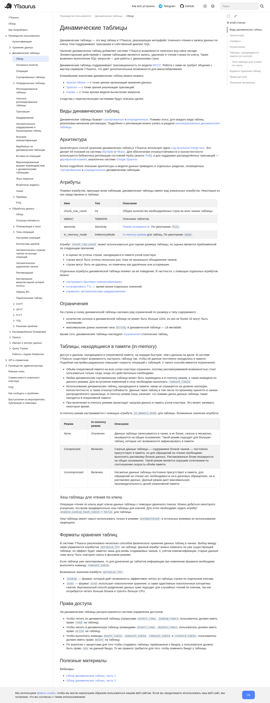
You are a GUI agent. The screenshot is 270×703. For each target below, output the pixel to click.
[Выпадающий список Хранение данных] (28, 47)
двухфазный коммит (73, 159)
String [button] (121, 327)
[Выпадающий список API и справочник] (27, 360)
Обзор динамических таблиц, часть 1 (91, 675)
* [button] (73, 218)
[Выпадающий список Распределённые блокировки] (28, 332)
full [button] (175, 226)
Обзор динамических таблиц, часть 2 (91, 680)
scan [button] (70, 583)
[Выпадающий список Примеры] (30, 197)
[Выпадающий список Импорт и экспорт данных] (28, 343)
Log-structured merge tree (187, 147)
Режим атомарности (136, 226)
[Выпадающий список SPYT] (30, 309)
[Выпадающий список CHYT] (30, 304)
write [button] (80, 631)
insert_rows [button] (146, 627)
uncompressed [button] (149, 518)
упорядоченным (94, 169)
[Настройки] (205, 6)
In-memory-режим (134, 234)
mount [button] (99, 639)
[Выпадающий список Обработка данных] (28, 208)
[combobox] (239, 6)
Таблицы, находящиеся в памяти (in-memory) (244, 54)
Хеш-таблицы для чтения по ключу (247, 63)
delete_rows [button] (167, 627)
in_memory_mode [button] (145, 413)
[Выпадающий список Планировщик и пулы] (30, 226)
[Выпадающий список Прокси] (28, 337)
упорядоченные (137, 119)
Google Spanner (126, 159)
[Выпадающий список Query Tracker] (28, 348)
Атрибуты (235, 41)
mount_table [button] (113, 636)
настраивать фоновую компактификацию (93, 281)
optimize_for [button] (110, 547)
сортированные (113, 119)
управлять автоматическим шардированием (95, 291)
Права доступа (238, 76)
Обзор (130, 16)
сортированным (70, 169)
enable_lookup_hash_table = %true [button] (86, 512)
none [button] (188, 234)
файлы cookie (46, 693)
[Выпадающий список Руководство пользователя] (27, 36)
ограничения (131, 334)
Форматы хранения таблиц (245, 71)
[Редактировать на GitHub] (235, 16)
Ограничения (237, 46)
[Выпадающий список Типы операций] (30, 232)
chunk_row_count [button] (84, 244)
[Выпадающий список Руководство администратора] (27, 365)
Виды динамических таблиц (246, 29)
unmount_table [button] (135, 636)
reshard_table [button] (185, 636)
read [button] (79, 622)
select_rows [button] (147, 618)
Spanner (71, 87)
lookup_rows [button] (167, 618)
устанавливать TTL (79, 286)
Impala (70, 92)
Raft (148, 155)
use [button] (85, 648)
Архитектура (237, 35)
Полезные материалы (242, 82)
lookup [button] (72, 578)
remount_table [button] (179, 381)
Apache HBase (75, 82)
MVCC (156, 65)
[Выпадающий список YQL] (30, 320)
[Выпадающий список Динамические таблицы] (28, 53)
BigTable (107, 151)
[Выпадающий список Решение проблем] (30, 326)
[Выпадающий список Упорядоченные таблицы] (30, 83)
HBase (121, 151)
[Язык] (212, 6)
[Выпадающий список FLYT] (30, 315)
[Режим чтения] (228, 16)
